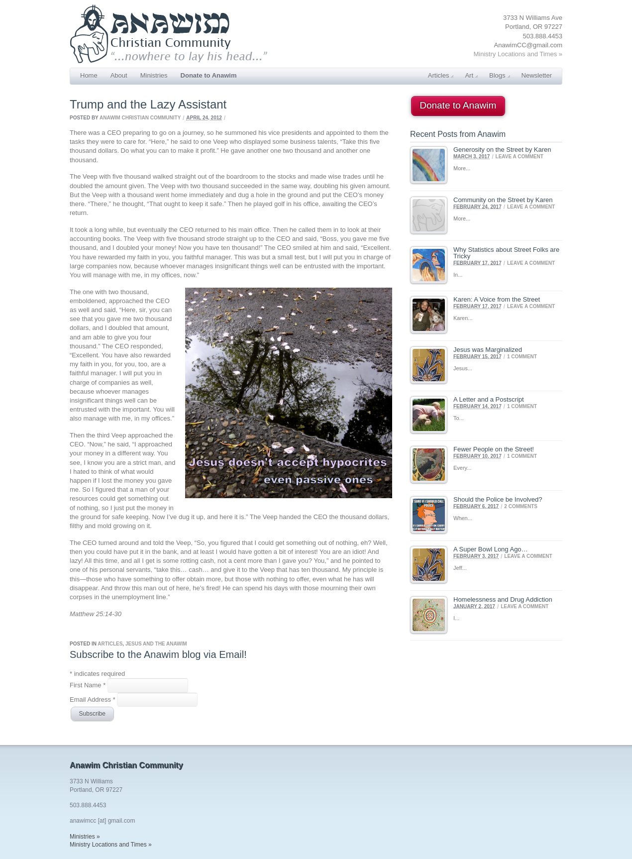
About (118, 75)
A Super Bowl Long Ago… (490, 549)
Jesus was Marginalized (487, 349)
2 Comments (520, 506)
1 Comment (522, 356)
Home (89, 75)
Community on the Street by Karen (502, 200)
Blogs (499, 75)
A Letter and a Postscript (488, 399)
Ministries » (85, 836)
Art (471, 75)
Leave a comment (519, 156)
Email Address (93, 699)
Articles (441, 75)
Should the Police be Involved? (497, 499)
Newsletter (537, 75)
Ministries (154, 75)
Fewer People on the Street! (493, 449)
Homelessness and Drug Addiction (502, 599)
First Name (88, 685)
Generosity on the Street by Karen (502, 149)
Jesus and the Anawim (156, 643)
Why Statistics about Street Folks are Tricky (506, 253)
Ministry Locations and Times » (518, 54)
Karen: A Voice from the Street (496, 299)
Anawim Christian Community (140, 117)
